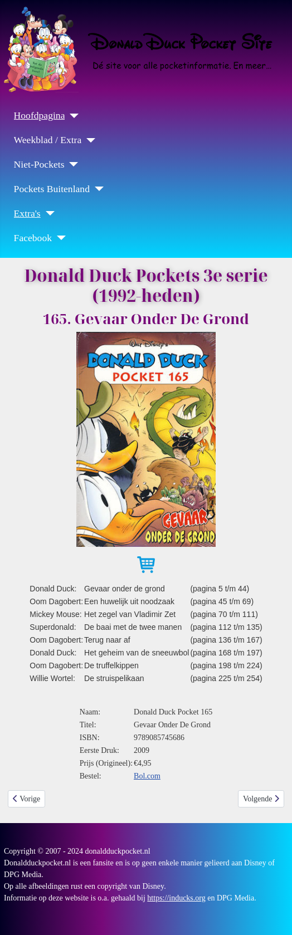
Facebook (33, 237)
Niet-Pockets (39, 164)
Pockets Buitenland (52, 188)
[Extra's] (48, 213)
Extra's (27, 213)
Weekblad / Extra (48, 139)
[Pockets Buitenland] (97, 189)
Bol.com (147, 776)
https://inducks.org (176, 898)
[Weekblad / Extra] (88, 140)
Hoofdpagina (39, 115)
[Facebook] (59, 238)
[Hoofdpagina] (72, 116)
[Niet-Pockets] (71, 164)
